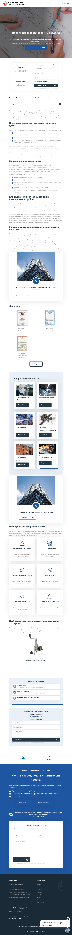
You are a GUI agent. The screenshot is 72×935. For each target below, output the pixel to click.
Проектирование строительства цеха (22, 428)
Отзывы (39, 896)
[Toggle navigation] (68, 3)
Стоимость (40, 888)
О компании (40, 886)
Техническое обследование (16, 883)
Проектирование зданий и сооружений (26, 98)
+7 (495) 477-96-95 (38, 815)
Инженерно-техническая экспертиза (18, 899)
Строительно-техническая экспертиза (19, 896)
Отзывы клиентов (43, 802)
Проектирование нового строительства (23, 398)
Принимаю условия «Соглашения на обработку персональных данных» (29, 741)
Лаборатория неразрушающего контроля (19, 891)
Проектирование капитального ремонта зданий (22, 458)
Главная (11, 98)
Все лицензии (36, 364)
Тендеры (39, 894)
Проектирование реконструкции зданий (45, 456)
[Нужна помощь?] (67, 930)
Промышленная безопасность (17, 888)
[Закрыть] (68, 922)
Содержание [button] (16, 104)
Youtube (30, 931)
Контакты (39, 899)
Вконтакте (40, 931)
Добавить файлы (41, 81)
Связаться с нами (15, 917)
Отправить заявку (46, 85)
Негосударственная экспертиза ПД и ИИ (19, 894)
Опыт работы (23, 802)
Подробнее (22, 405)
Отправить (36, 739)
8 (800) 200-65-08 (36, 47)
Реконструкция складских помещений (46, 398)
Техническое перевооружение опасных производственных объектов (47, 429)
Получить (27, 517)
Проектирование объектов (16, 886)
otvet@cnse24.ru (17, 910)
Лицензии (39, 891)
